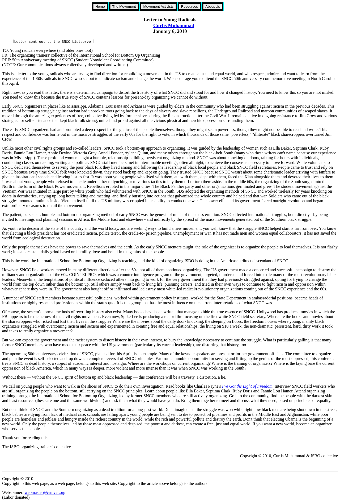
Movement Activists (158, 7)
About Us (212, 7)
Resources (189, 7)
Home (100, 7)
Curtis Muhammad (173, 25)
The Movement (124, 7)
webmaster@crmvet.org (44, 492)
